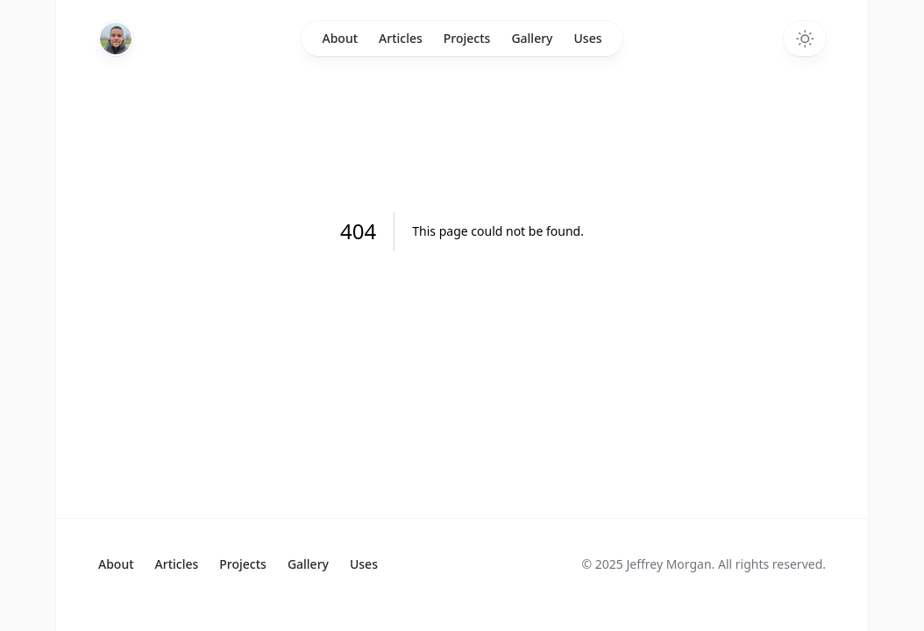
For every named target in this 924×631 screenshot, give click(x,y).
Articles (401, 38)
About (341, 38)
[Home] (115, 38)
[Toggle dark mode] (805, 38)
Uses (588, 38)
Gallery (531, 38)
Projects (467, 38)
